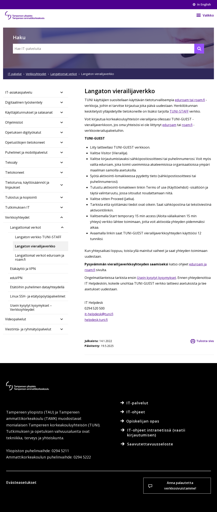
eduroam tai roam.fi (190, 100)
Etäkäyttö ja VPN (23, 268)
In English (202, 4)
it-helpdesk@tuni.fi (99, 314)
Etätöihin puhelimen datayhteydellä (37, 287)
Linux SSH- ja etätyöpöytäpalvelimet (37, 296)
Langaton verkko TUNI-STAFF (38, 237)
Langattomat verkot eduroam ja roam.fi (39, 257)
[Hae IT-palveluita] (108, 49)
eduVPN (16, 278)
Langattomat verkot (25, 227)
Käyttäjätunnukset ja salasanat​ (29, 112)
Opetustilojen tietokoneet (25, 142)
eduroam (169, 125)
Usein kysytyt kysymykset (156, 277)
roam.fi (187, 125)
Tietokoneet (14, 172)
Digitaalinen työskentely (23, 102)
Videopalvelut (15, 319)
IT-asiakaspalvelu (18, 92)
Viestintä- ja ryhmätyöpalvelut (28, 329)
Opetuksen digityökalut (23, 132)
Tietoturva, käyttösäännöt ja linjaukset (27, 185)
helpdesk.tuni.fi (96, 319)
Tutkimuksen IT (17, 207)
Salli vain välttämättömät (124, 502)
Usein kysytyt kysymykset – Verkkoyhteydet (31, 307)
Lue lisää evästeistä (29, 487)
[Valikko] (202, 15)
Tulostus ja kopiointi (21, 197)
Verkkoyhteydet (17, 217)
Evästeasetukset (29, 502)
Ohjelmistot (14, 122)
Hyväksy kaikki (76, 502)
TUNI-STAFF (179, 111)
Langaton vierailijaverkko (35, 246)
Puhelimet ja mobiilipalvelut (26, 152)
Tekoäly (11, 162)
